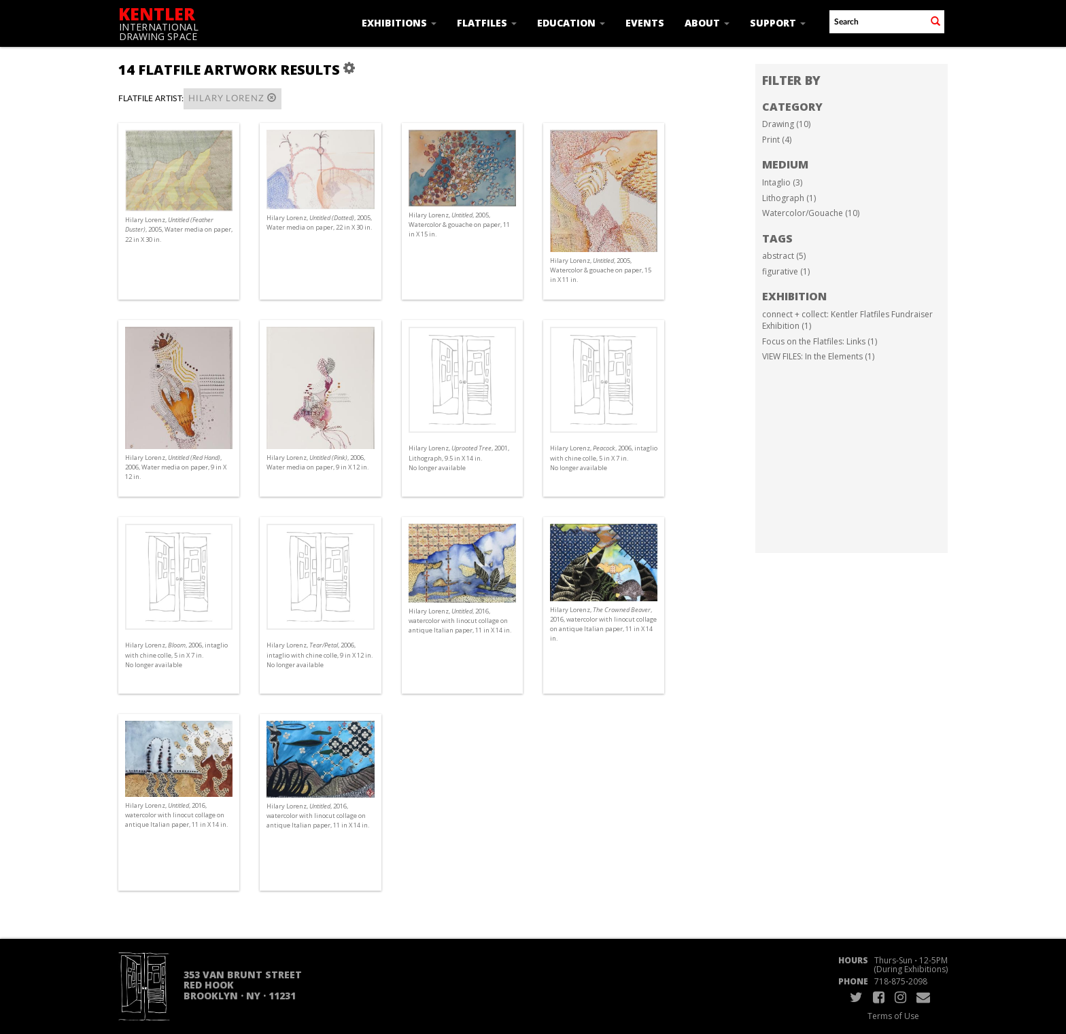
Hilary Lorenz (232, 98)
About (707, 22)
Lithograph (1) (789, 198)
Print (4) (776, 139)
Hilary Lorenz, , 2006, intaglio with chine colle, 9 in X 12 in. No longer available (319, 654)
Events (644, 22)
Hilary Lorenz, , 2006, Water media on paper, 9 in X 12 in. (175, 467)
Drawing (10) (786, 124)
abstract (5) (784, 256)
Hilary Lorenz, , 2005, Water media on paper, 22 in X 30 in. (179, 229)
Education (571, 22)
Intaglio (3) (782, 182)
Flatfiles (487, 22)
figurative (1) (786, 271)
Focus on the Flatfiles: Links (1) (819, 341)
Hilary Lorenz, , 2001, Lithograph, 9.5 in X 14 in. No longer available (459, 457)
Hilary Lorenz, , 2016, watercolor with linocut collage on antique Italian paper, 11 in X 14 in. (460, 621)
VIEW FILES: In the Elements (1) (818, 356)
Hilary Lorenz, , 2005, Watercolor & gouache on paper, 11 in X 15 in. (459, 224)
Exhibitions (399, 22)
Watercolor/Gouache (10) (810, 213)
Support (778, 22)
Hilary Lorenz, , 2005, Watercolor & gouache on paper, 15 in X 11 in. (600, 270)
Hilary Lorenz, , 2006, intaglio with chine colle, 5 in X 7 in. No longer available (603, 457)
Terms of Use (893, 1016)
